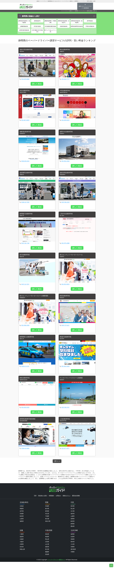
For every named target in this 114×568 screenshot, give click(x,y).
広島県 (47, 548)
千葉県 (47, 522)
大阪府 (22, 548)
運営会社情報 (76, 502)
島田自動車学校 (65, 301)
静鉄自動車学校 (25, 384)
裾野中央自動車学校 (67, 136)
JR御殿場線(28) (24, 27)
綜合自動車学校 (25, 95)
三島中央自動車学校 (67, 219)
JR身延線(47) (37, 21)
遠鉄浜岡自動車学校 (67, 178)
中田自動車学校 (65, 95)
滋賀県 (22, 543)
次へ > (57, 467)
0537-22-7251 (25, 289)
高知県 (47, 560)
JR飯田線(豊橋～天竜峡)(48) (50, 22)
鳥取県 (47, 540)
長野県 (72, 525)
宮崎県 (72, 553)
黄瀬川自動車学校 (66, 342)
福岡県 (72, 540)
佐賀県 (72, 543)
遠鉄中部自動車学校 (27, 54)
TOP (35, 502)
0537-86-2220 (65, 207)
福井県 (72, 520)
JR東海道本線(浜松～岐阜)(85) (77, 22)
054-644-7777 (65, 83)
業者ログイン (66, 502)
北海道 (22, 512)
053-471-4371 (65, 454)
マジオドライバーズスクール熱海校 (72, 384)
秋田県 (22, 522)
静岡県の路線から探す (31, 16)
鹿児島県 (73, 555)
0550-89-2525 (25, 166)
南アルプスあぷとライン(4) (50, 34)
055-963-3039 (65, 372)
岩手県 (22, 517)
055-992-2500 (65, 166)
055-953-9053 (65, 289)
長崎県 (72, 545)
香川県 (47, 555)
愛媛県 (47, 558)
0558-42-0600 (25, 454)
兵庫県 (22, 550)
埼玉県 (47, 520)
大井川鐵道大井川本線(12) (37, 34)
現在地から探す (42, 502)
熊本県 (72, 548)
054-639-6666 (25, 83)
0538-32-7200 (25, 207)
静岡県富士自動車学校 (27, 342)
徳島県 (47, 553)
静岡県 (76, 11)
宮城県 (22, 520)
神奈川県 (47, 527)
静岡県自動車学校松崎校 (28, 425)
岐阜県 (72, 527)
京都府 (22, 545)
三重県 (22, 540)
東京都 (47, 525)
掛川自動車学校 (25, 260)
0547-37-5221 (65, 331)
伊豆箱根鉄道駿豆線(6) (50, 28)
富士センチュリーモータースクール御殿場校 (35, 301)
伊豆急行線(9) (37, 27)
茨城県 (47, 512)
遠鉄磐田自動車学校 (27, 178)
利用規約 (51, 502)
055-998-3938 (25, 331)
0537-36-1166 (25, 248)
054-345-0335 (25, 413)
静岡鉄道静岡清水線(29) (76, 28)
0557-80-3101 (65, 413)
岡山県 (47, 545)
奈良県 (22, 553)
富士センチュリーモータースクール (72, 260)
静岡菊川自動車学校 (27, 219)
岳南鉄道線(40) (63, 27)
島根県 (47, 543)
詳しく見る (37, 88)
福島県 (22, 527)
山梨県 (72, 522)
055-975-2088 (65, 248)
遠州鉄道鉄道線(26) (24, 33)
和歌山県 (22, 555)
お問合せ (58, 502)
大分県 (72, 550)
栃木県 (47, 515)
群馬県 (47, 517)
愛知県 (72, 532)
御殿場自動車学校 (26, 136)
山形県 (22, 525)
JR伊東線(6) (90, 21)
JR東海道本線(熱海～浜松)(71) (63, 22)
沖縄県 (72, 558)
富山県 (72, 515)
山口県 (47, 550)
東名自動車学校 (65, 54)
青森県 (22, 515)
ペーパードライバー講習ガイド (67, 11)
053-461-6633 (25, 125)
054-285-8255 (65, 125)
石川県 (72, 517)
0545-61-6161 (25, 372)
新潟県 (72, 512)
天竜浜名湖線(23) (90, 27)
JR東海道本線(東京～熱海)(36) (24, 22)
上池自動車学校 (65, 425)
